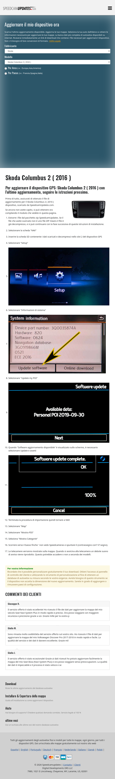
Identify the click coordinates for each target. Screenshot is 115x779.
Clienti (77, 764)
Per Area (23, 68)
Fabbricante (11, 46)
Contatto (67, 764)
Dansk (91, 749)
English (24, 749)
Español (15, 749)
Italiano (82, 749)
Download (10, 683)
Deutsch (47, 749)
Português (35, 749)
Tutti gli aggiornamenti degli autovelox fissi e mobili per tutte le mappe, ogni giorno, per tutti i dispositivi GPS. (19, 10)
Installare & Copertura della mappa (25, 696)
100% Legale (55, 41)
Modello (8, 57)
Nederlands (70, 749)
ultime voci (11, 720)
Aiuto (8, 708)
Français (58, 749)
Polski (100, 749)
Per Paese (24, 73)
